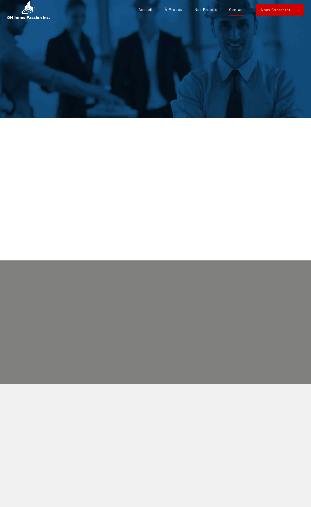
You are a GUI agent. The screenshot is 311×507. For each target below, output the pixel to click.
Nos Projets (205, 9)
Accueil (145, 9)
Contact (236, 9)
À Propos (173, 9)
